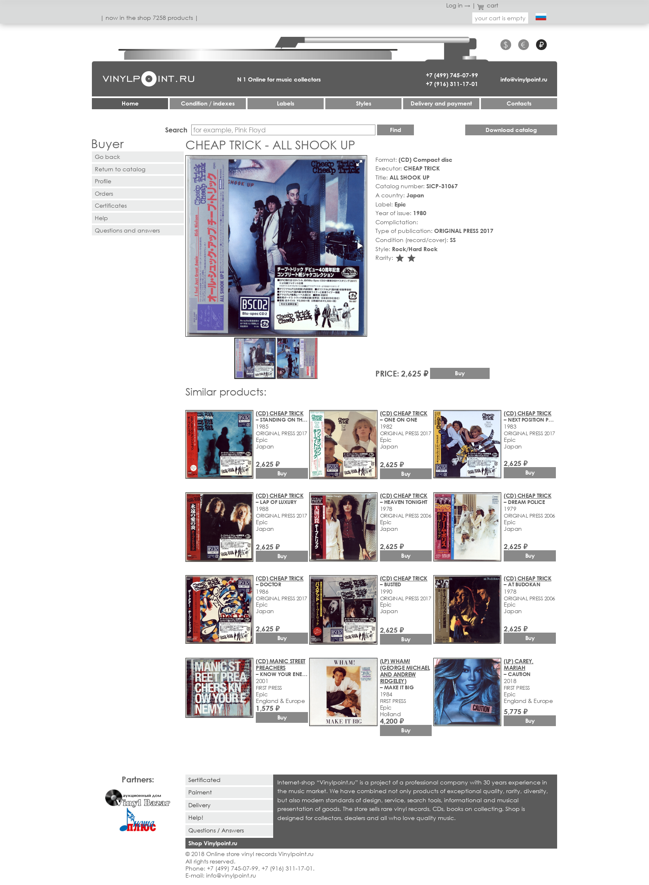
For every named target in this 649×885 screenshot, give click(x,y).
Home (130, 103)
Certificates (111, 205)
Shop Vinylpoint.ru (212, 843)
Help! (195, 817)
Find (395, 129)
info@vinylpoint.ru (523, 79)
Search (176, 130)
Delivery (199, 804)
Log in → (458, 5)
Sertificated (204, 779)
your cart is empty (500, 18)
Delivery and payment (441, 103)
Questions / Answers (216, 830)
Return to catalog (120, 169)
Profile (103, 181)
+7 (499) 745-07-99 (452, 75)
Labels (285, 103)
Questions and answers (127, 230)
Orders (104, 193)
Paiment (200, 792)
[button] (359, 163)
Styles (363, 103)
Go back (107, 156)
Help (101, 217)
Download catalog (511, 129)
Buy (460, 373)
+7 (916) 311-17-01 (452, 83)
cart (488, 5)
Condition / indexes (208, 103)
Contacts (519, 103)
